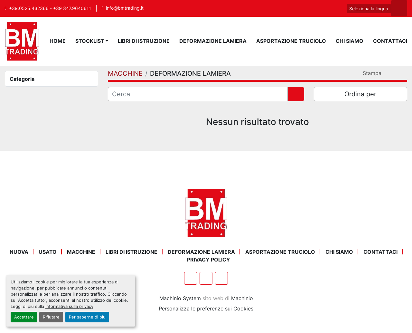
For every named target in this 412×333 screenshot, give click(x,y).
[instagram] (338, 8)
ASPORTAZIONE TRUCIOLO (291, 41)
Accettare (24, 317)
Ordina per (360, 94)
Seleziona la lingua (368, 8)
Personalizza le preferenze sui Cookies (206, 308)
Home (58, 41)
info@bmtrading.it (125, 8)
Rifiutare (51, 317)
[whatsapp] (322, 8)
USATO (48, 252)
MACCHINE (81, 252)
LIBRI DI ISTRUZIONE (144, 41)
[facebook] (305, 8)
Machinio (242, 298)
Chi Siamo (349, 41)
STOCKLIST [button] (89, 41)
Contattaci (390, 41)
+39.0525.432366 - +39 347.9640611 (50, 8)
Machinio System (180, 298)
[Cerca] (198, 94)
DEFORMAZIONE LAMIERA (213, 41)
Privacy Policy (208, 259)
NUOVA (19, 252)
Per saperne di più (87, 317)
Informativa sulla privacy (69, 306)
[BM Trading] (206, 212)
